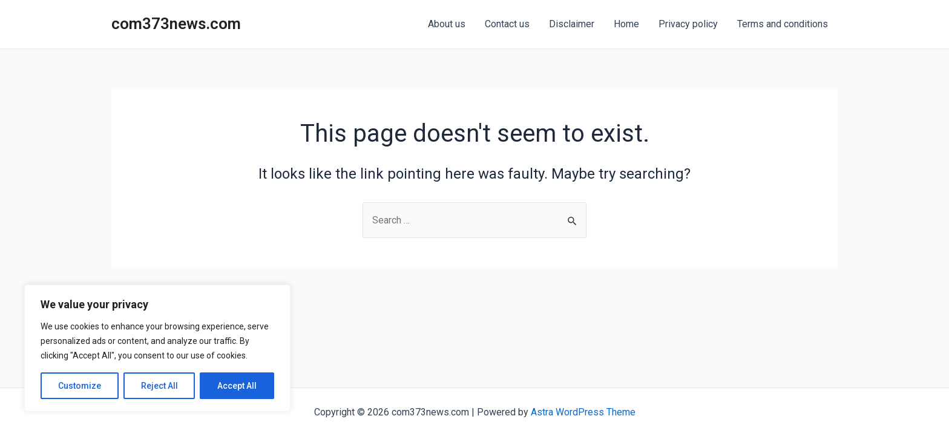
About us (446, 24)
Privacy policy (688, 24)
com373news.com (176, 24)
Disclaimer (571, 24)
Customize (79, 386)
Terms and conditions (782, 24)
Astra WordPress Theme (583, 412)
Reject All (159, 386)
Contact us (507, 24)
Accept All (237, 386)
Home (626, 24)
